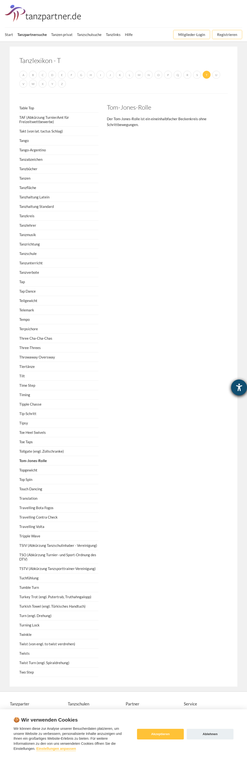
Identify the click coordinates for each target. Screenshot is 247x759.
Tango (24, 140)
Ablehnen (210, 734)
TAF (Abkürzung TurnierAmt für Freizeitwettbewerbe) (44, 119)
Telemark (26, 310)
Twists (24, 653)
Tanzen (24, 178)
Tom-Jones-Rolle (33, 460)
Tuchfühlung (29, 578)
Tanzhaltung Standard (36, 206)
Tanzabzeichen (30, 159)
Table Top (26, 108)
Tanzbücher (28, 169)
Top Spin (25, 479)
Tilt (22, 376)
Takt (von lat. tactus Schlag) (41, 131)
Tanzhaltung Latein (34, 197)
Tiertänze (27, 366)
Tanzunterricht (31, 263)
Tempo (24, 319)
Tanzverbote (29, 272)
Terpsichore (28, 329)
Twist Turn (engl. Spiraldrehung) (44, 663)
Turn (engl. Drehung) (35, 615)
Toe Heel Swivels (32, 432)
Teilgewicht (28, 300)
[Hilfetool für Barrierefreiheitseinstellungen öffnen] (239, 387)
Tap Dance (27, 291)
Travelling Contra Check (38, 517)
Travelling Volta (31, 526)
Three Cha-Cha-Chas (35, 338)
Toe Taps (26, 442)
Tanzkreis (26, 216)
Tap (22, 282)
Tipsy (23, 423)
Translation (28, 498)
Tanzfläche (27, 187)
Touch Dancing (30, 489)
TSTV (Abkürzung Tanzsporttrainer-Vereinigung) (57, 568)
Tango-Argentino (32, 150)
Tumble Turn (29, 587)
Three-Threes (30, 347)
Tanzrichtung (29, 244)
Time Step (27, 385)
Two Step (26, 672)
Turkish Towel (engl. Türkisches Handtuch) (52, 606)
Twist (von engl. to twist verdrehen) (47, 644)
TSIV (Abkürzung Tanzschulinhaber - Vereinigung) (58, 545)
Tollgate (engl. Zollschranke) (41, 451)
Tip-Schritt (27, 413)
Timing (24, 395)
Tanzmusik (27, 234)
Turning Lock (29, 625)
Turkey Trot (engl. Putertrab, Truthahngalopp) (55, 597)
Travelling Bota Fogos (36, 508)
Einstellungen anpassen (56, 749)
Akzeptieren (160, 734)
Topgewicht (28, 470)
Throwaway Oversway (37, 357)
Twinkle (25, 634)
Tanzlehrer (27, 225)
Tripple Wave (29, 536)
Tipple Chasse (30, 404)
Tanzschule (28, 253)
